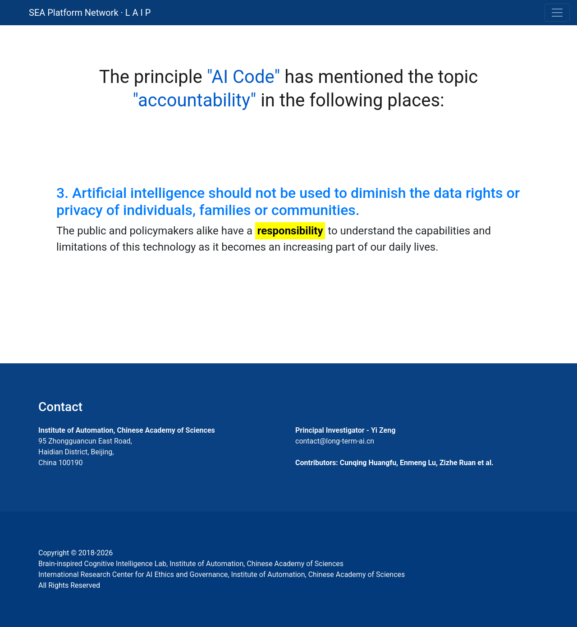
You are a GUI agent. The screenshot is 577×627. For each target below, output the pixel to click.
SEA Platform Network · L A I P (90, 12)
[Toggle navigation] (557, 13)
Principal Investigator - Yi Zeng (345, 430)
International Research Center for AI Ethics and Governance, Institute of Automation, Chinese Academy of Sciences (221, 574)
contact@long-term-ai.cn (334, 441)
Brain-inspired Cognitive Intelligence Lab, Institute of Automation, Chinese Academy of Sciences (190, 563)
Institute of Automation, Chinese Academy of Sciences (126, 430)
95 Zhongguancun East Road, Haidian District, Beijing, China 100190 (85, 452)
